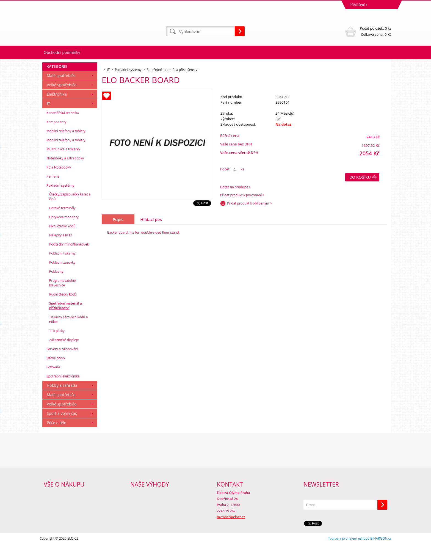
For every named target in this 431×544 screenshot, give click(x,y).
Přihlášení (357, 4)
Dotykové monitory (64, 217)
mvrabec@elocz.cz (231, 517)
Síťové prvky (55, 358)
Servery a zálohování (62, 349)
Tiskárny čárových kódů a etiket (68, 319)
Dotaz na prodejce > (235, 187)
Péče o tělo (56, 422)
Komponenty (56, 122)
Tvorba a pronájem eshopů (348, 538)
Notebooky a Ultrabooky (65, 158)
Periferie (52, 176)
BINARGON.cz (380, 538)
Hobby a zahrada (62, 385)
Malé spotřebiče (61, 75)
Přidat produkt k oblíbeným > (249, 203)
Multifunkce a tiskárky (63, 149)
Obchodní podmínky (62, 52)
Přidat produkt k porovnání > (242, 195)
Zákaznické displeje (64, 340)
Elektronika (57, 94)
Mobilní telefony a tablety (65, 131)
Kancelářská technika (62, 113)
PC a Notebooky (58, 167)
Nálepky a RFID (60, 235)
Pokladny (56, 271)
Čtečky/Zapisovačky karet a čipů (69, 196)
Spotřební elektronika (62, 376)
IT (48, 103)
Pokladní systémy (60, 185)
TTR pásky (57, 330)
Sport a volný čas (62, 413)
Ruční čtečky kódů (63, 294)
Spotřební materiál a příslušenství (65, 305)
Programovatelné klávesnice (62, 283)
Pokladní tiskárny (62, 253)
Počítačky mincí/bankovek (69, 244)
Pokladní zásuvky (62, 262)
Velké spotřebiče (61, 84)
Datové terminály (62, 208)
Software (53, 367)
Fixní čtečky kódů (62, 226)
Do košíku (360, 177)
